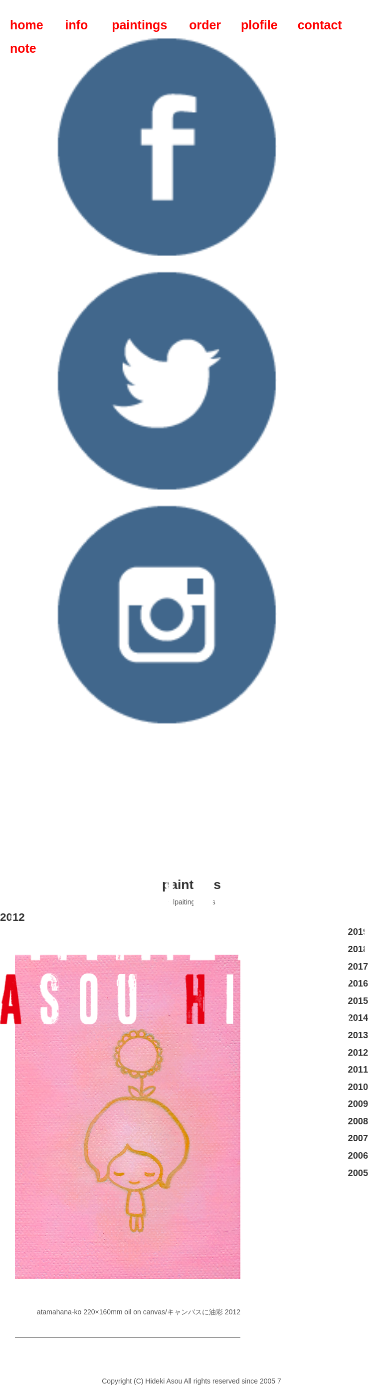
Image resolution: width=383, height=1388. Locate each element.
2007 (358, 1138)
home (26, 25)
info (76, 25)
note (23, 48)
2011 (358, 1070)
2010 (358, 1087)
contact (320, 25)
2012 (358, 1053)
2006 (358, 1156)
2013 (358, 1035)
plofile (259, 25)
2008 (358, 1121)
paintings (139, 25)
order (205, 25)
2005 (358, 1173)
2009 (358, 1104)
